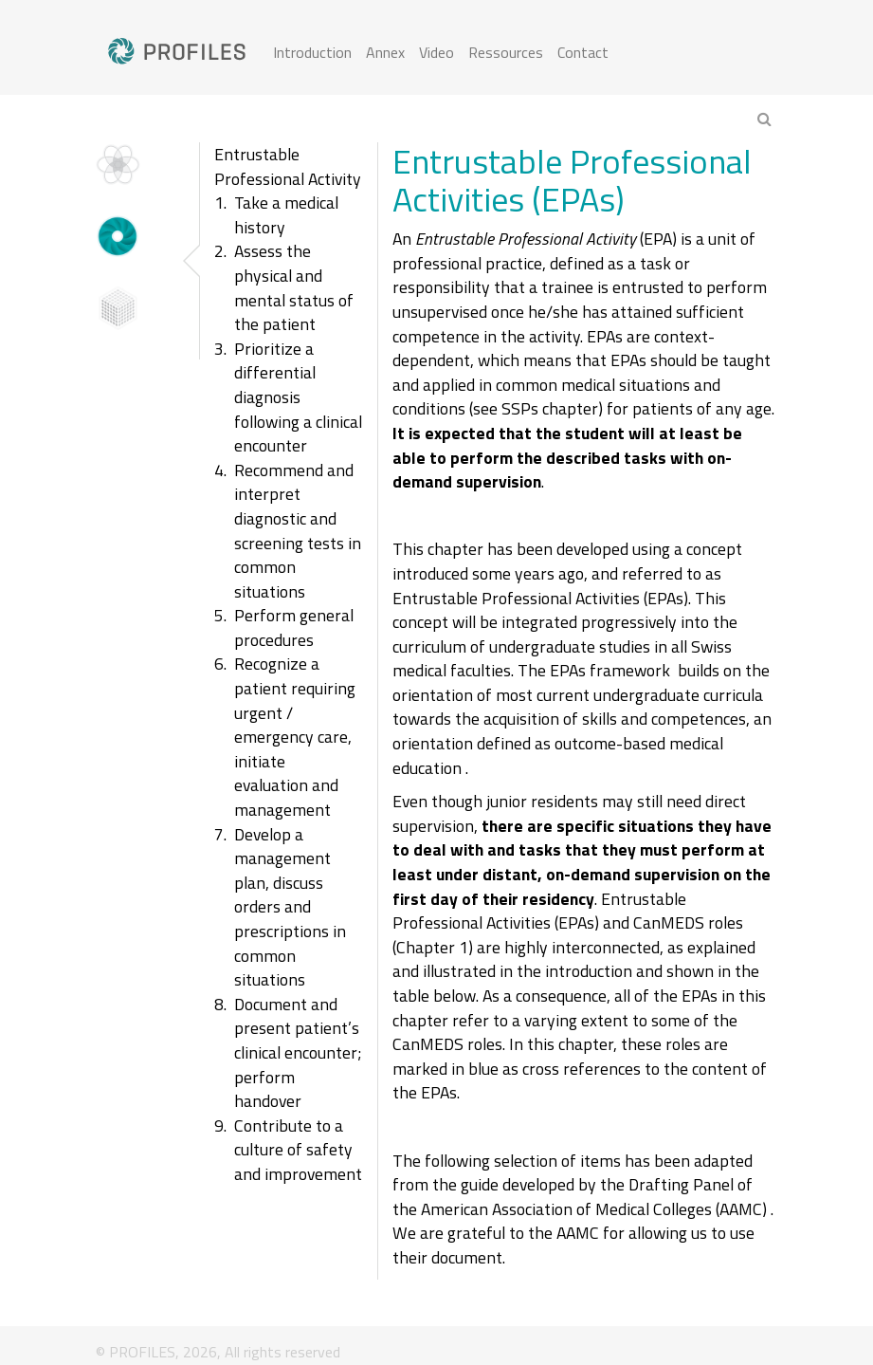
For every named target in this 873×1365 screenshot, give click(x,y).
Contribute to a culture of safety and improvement (298, 1150)
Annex (385, 52)
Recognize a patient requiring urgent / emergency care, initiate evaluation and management (294, 736)
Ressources (505, 52)
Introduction (312, 52)
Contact (583, 52)
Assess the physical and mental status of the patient (294, 287)
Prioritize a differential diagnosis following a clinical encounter (298, 397)
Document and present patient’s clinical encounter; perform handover (297, 1052)
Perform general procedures (294, 627)
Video (436, 52)
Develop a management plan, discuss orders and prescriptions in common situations (290, 907)
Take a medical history (286, 215)
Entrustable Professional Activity (287, 166)
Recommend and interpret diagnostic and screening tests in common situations (297, 530)
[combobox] (687, 120)
